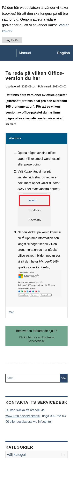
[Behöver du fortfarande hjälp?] (36, 336)
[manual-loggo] (29, 53)
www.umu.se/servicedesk (22, 416)
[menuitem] (61, 53)
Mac (11, 312)
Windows (15, 138)
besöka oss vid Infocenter (34, 421)
